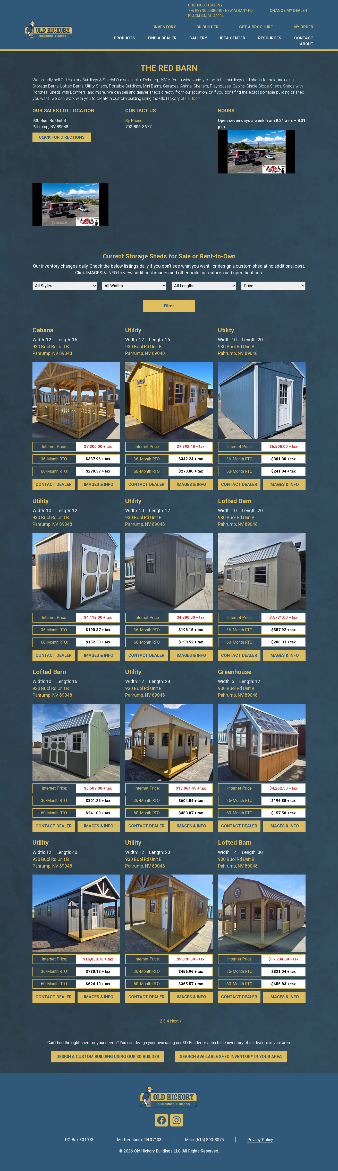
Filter (169, 305)
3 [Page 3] (164, 1021)
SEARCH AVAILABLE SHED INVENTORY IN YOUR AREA (231, 1056)
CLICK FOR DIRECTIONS (61, 137)
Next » (176, 1021)
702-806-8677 (138, 126)
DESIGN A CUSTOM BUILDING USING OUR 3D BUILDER (107, 1056)
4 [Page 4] (168, 1021)
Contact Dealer (54, 484)
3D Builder (190, 98)
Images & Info (98, 484)
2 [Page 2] (161, 1021)
